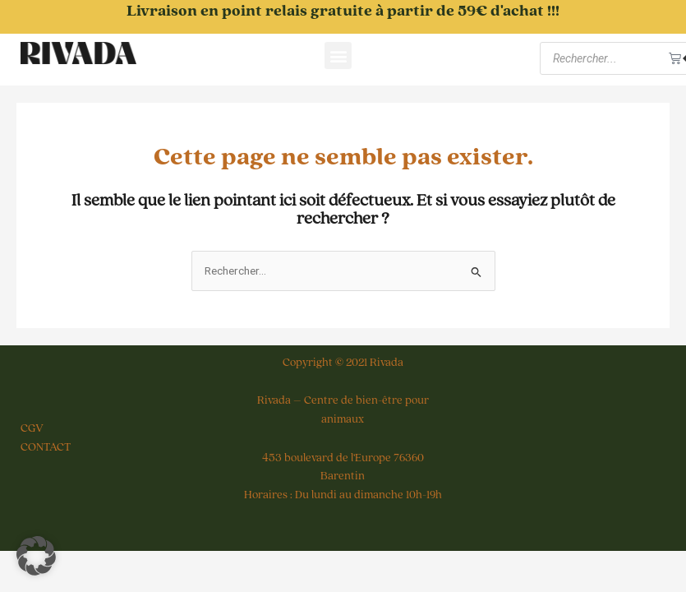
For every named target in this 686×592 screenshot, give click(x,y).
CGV (32, 428)
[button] (338, 55)
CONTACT (46, 447)
